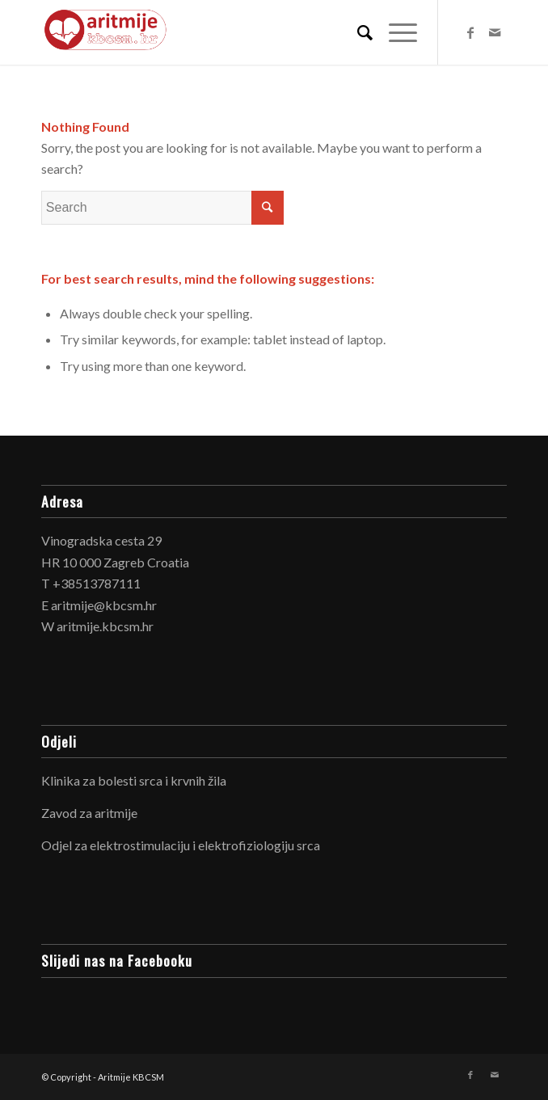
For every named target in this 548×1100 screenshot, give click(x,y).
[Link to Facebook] (470, 32)
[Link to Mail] (495, 32)
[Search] (357, 32)
